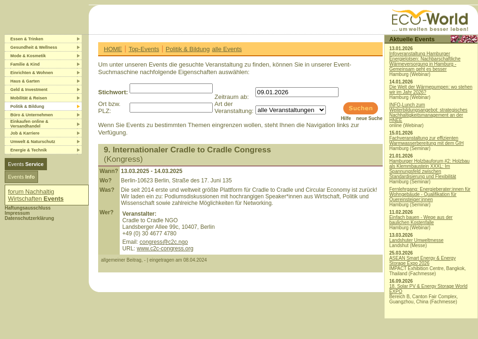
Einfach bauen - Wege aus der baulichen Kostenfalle (421, 220)
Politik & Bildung (188, 49)
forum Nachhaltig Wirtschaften (36, 195)
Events (26, 164)
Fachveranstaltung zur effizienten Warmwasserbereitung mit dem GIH (426, 141)
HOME (113, 49)
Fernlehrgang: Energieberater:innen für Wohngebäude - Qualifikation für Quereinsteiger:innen (429, 194)
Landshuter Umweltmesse (416, 240)
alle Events (227, 49)
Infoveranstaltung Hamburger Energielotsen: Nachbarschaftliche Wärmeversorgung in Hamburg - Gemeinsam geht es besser (425, 61)
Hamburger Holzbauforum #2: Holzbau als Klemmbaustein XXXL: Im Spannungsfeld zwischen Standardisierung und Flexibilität (429, 168)
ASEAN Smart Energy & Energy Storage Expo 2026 (422, 261)
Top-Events (144, 49)
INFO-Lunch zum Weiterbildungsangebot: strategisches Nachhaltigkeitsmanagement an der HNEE (428, 112)
